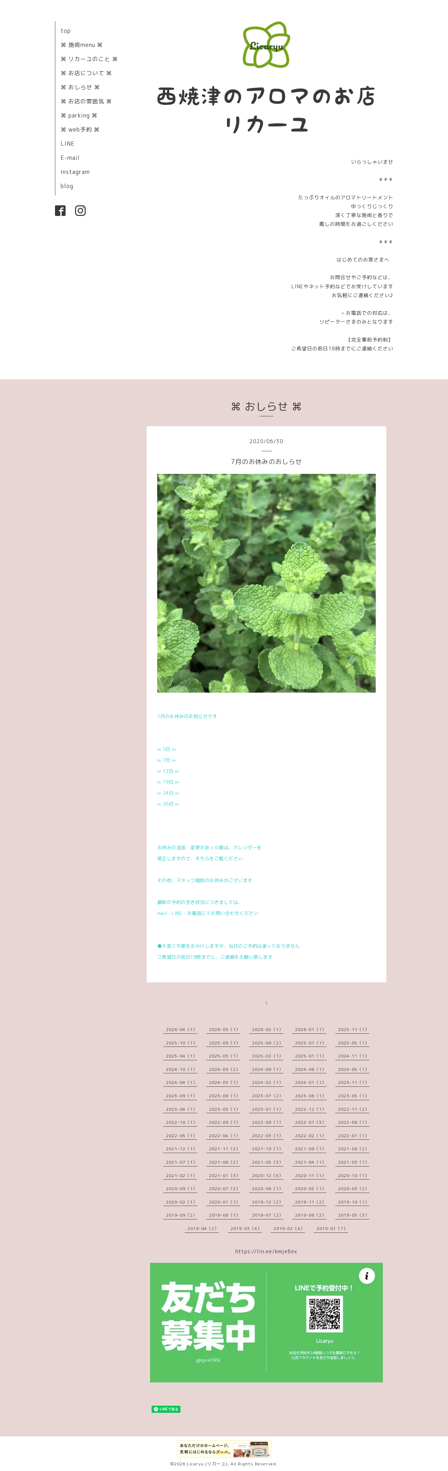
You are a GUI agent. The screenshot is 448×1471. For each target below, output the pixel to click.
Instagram (75, 172)
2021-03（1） (353, 1162)
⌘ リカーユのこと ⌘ (89, 59)
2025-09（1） (224, 1043)
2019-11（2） (310, 1202)
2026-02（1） (267, 1029)
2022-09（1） (224, 1122)
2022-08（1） (267, 1122)
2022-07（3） (310, 1122)
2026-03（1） (224, 1029)
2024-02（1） (267, 1082)
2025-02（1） (267, 1056)
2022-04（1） (224, 1136)
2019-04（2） (203, 1228)
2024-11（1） (353, 1056)
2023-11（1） (353, 1082)
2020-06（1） (267, 1189)
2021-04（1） (310, 1162)
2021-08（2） (353, 1149)
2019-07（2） (267, 1215)
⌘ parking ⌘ (79, 115)
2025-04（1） (181, 1056)
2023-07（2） (267, 1096)
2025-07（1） (310, 1043)
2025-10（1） (181, 1043)
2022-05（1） (181, 1136)
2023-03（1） (224, 1109)
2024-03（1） (224, 1082)
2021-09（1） (310, 1149)
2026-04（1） (181, 1029)
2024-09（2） (224, 1069)
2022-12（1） (310, 1109)
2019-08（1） (224, 1215)
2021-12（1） (181, 1149)
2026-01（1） (310, 1029)
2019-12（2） (267, 1202)
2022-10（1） (181, 1122)
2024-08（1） (267, 1069)
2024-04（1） (181, 1082)
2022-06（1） (353, 1122)
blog (67, 186)
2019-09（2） (181, 1215)
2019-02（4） (289, 1228)
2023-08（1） (224, 1096)
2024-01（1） (310, 1082)
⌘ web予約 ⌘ (80, 129)
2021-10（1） (267, 1149)
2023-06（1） (310, 1096)
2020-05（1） (310, 1189)
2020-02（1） (181, 1202)
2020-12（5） (267, 1175)
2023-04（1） (181, 1109)
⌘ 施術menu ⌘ (82, 45)
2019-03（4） (246, 1228)
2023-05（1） (353, 1096)
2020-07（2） (224, 1189)
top (66, 31)
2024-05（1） (353, 1069)
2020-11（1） (310, 1175)
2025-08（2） (267, 1043)
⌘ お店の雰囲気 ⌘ (86, 101)
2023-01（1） (267, 1109)
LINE (68, 143)
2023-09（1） (181, 1096)
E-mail (70, 158)
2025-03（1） (224, 1056)
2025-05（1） (353, 1043)
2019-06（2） (310, 1215)
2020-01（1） (224, 1202)
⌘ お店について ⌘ (86, 73)
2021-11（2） (224, 1149)
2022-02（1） (310, 1136)
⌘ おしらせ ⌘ (80, 87)
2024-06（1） (310, 1069)
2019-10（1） (353, 1202)
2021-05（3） (267, 1162)
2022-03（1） (267, 1136)
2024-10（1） (181, 1069)
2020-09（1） (181, 1189)
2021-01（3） (224, 1175)
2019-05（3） (353, 1215)
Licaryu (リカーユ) (207, 1464)
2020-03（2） (353, 1189)
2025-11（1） (353, 1029)
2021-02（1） (181, 1175)
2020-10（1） (353, 1175)
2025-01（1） (310, 1056)
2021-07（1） (181, 1162)
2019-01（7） (332, 1228)
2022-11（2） (353, 1109)
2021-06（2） (224, 1162)
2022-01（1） (353, 1136)
